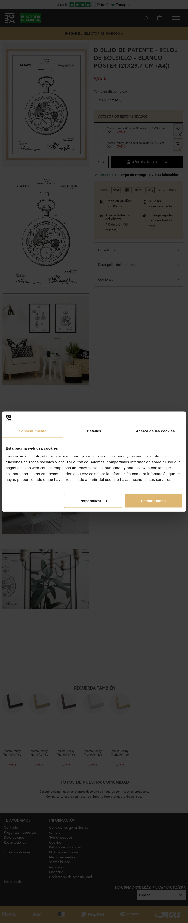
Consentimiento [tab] (33, 431)
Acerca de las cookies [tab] (155, 431)
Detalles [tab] (94, 431)
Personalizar (93, 501)
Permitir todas (153, 501)
